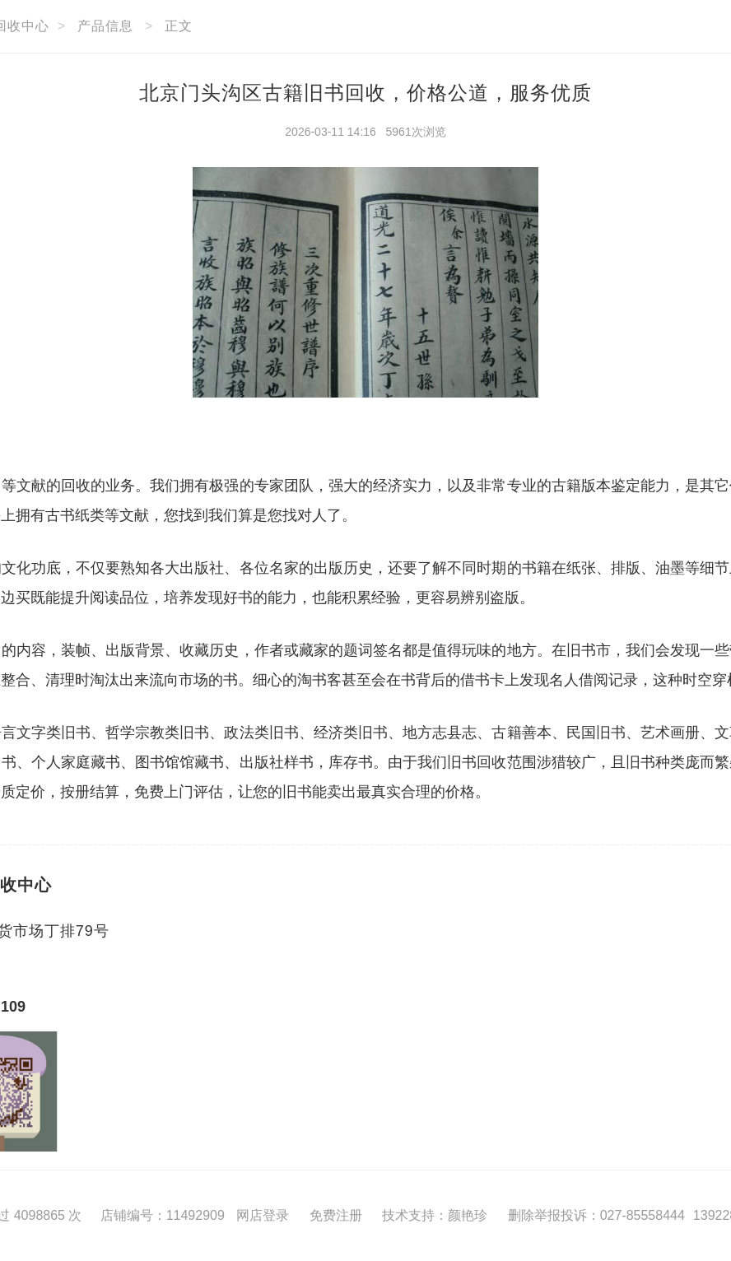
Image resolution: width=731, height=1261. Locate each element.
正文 (179, 26)
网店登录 (262, 1215)
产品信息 (105, 26)
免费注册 (336, 1215)
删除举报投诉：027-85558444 (596, 1215)
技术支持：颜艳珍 (434, 1215)
